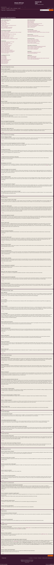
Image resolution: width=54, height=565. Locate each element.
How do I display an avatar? (5, 36)
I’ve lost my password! (4, 26)
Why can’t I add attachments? (5, 48)
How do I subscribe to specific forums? (33, 48)
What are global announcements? (6, 59)
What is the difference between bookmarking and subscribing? (37, 46)
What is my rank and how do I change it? (7, 37)
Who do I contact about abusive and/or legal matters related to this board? (38, 58)
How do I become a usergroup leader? (33, 24)
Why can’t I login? (3, 24)
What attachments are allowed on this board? (34, 52)
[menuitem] (8, 8)
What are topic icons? (4, 63)
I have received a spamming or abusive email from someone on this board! (38, 32)
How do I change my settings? (5, 31)
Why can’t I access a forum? (5, 47)
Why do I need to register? (5, 20)
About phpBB (18, 528)
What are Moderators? (31, 21)
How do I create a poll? (4, 44)
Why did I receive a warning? (5, 49)
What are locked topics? (4, 62)
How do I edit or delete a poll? (5, 46)
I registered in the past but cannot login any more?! (8, 25)
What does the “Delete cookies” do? (6, 28)
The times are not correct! (5, 33)
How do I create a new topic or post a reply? (7, 41)
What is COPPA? (3, 21)
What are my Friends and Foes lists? (33, 35)
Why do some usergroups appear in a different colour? (35, 25)
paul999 (32, 561)
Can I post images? (4, 58)
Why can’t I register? (4, 22)
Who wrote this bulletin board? (32, 56)
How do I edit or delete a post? (5, 42)
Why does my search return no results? (33, 40)
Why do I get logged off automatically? (6, 27)
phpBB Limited (28, 527)
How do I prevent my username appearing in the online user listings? (11, 32)
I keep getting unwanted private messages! (34, 31)
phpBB (47, 165)
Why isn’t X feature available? (32, 57)
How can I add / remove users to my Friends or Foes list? (36, 36)
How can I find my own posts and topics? (33, 43)
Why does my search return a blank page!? (34, 41)
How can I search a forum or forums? (33, 39)
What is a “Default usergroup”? (32, 26)
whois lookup (16, 541)
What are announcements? (5, 60)
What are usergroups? (31, 22)
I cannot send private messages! (32, 30)
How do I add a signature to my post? (6, 43)
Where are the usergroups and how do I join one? (35, 23)
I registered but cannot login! (5, 23)
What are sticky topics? (4, 61)
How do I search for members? (32, 42)
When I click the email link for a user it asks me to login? (9, 38)
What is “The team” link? (31, 27)
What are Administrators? (31, 20)
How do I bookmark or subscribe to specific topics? (35, 47)
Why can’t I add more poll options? (6, 45)
